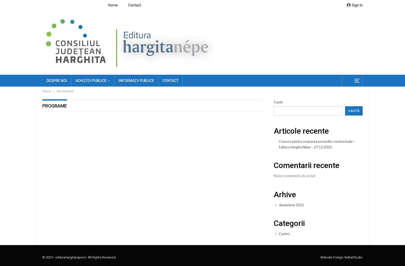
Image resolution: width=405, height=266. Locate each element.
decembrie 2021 (291, 205)
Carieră (284, 234)
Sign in (355, 5)
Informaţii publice (136, 81)
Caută (278, 102)
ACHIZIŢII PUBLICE (90, 81)
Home (113, 5)
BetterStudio (354, 257)
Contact (134, 5)
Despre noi (56, 81)
